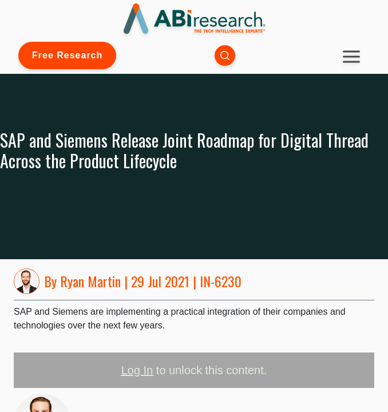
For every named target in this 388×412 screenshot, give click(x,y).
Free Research (67, 55)
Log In (137, 370)
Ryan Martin (90, 281)
